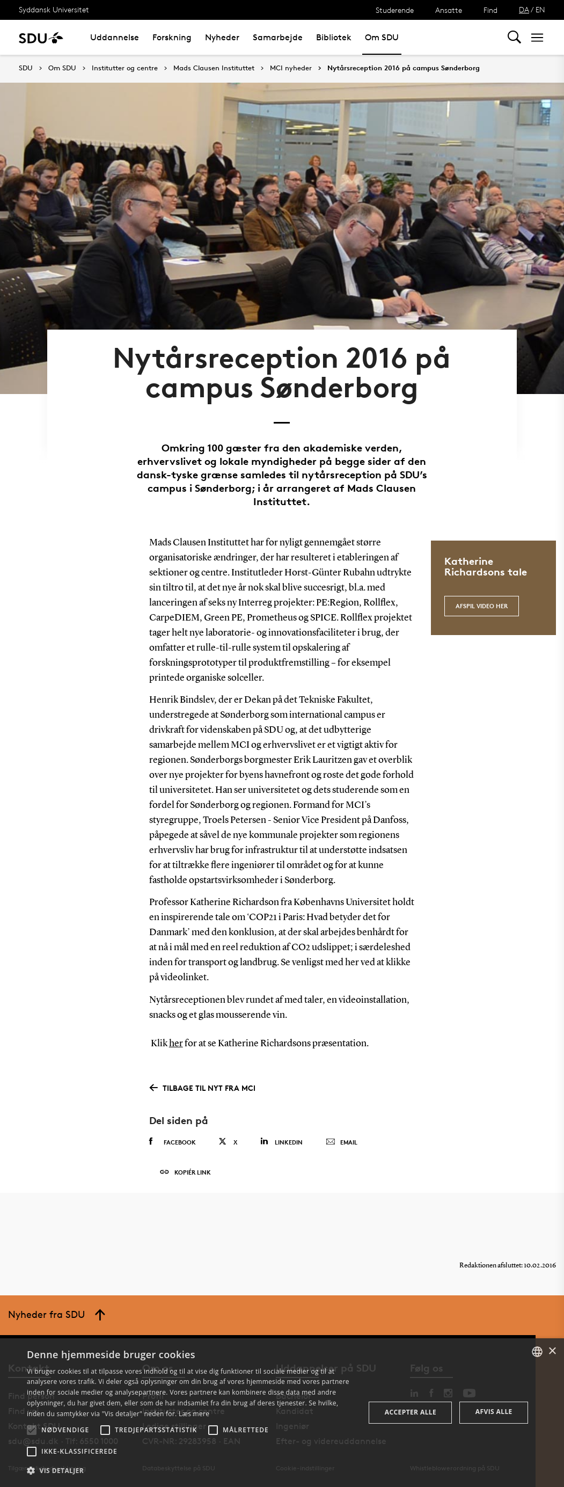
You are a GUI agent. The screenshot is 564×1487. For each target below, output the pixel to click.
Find (490, 9)
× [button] (552, 1351)
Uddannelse (114, 37)
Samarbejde (278, 37)
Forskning (172, 37)
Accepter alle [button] (410, 1412)
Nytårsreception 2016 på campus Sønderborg (403, 68)
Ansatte (448, 9)
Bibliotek (333, 37)
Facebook (172, 1142)
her (176, 1043)
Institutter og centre (125, 68)
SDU (26, 67)
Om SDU (382, 37)
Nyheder (222, 37)
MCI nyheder (291, 68)
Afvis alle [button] (493, 1411)
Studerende (395, 9)
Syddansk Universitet (54, 9)
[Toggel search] (514, 37)
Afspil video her (482, 606)
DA (524, 9)
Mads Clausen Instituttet (213, 68)
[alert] (282, 1412)
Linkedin (281, 1141)
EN (540, 9)
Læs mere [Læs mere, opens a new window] (194, 1413)
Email (341, 1142)
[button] (31, 1430)
